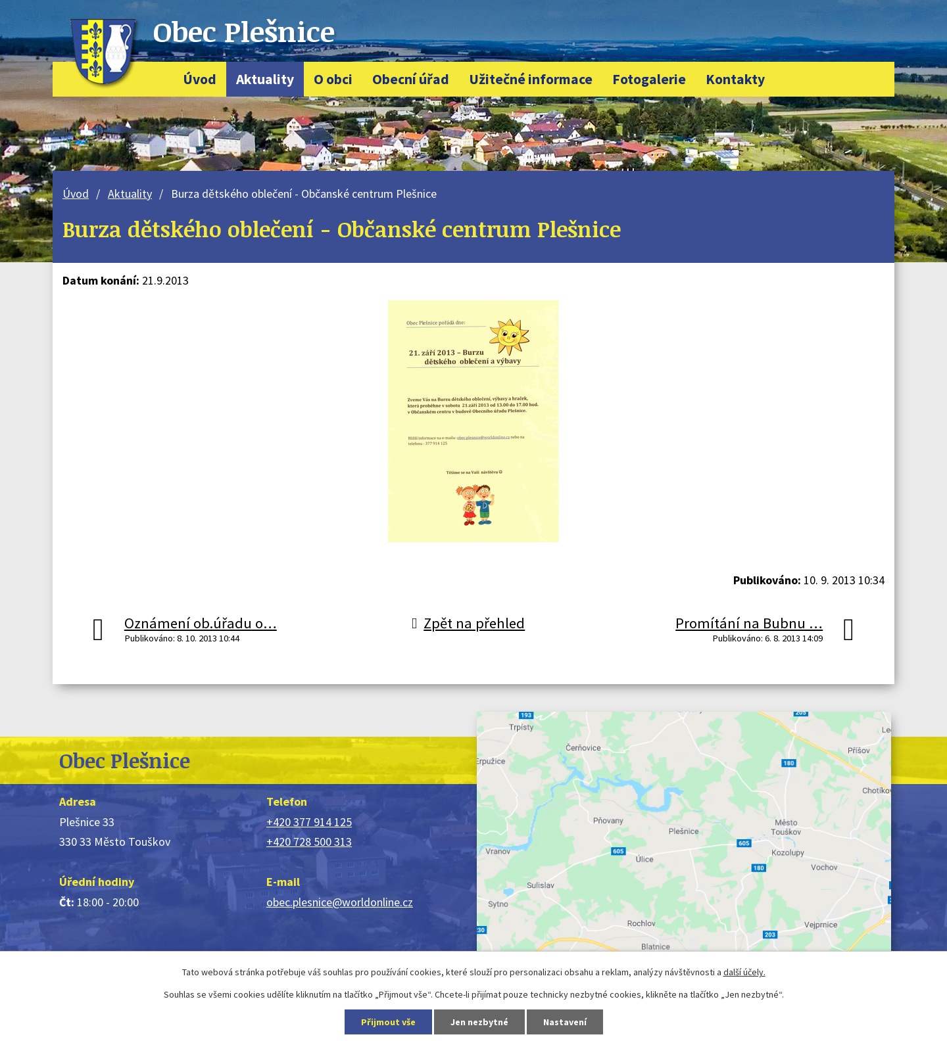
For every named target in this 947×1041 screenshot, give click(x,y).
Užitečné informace (531, 79)
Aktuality (265, 79)
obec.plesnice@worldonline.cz (339, 902)
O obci (333, 79)
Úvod (199, 79)
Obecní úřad (410, 79)
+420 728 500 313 (309, 841)
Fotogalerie (649, 79)
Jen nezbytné (479, 1022)
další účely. (744, 972)
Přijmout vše (388, 1022)
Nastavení (565, 1022)
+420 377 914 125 (309, 821)
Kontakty (735, 79)
